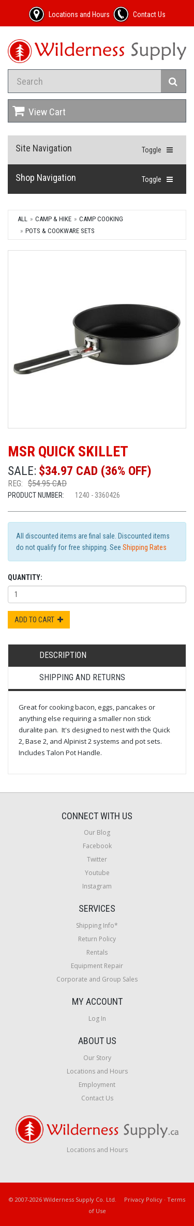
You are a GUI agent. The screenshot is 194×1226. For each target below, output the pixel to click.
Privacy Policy (143, 1199)
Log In (97, 1018)
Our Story (97, 1057)
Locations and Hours (97, 1071)
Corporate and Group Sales (97, 979)
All (22, 219)
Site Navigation (44, 148)
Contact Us (97, 1098)
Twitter (97, 859)
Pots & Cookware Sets (60, 231)
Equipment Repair (97, 965)
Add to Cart (38, 620)
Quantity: (25, 577)
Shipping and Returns (82, 677)
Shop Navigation (46, 177)
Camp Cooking (101, 219)
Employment (97, 1084)
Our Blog (97, 832)
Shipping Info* (97, 925)
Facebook (97, 845)
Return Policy (97, 938)
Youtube (97, 872)
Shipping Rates (145, 547)
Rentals (97, 952)
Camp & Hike (53, 219)
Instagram (97, 886)
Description (62, 655)
